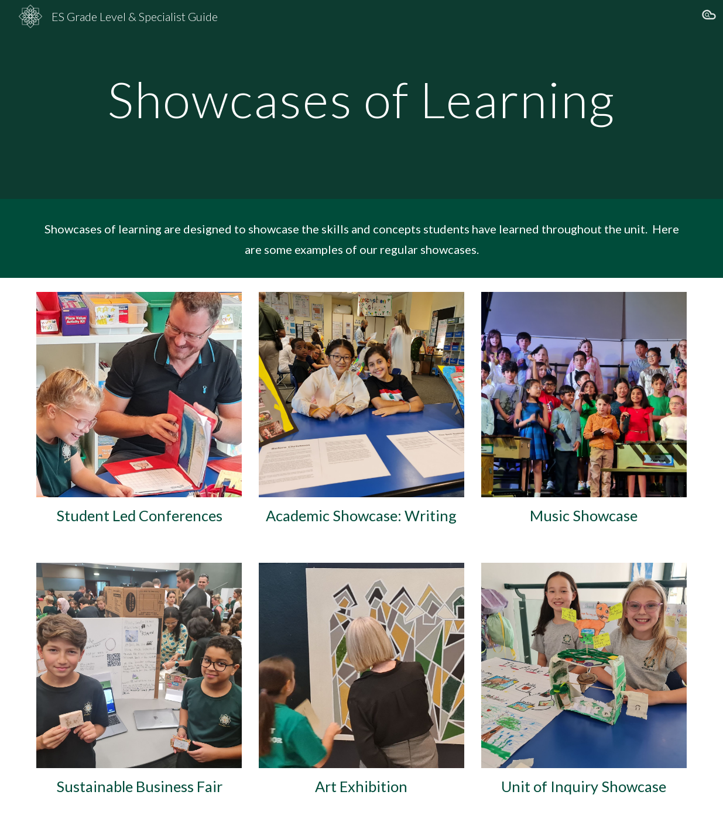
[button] (709, 16)
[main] (361, 99)
